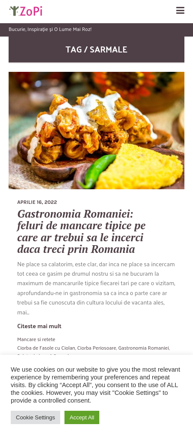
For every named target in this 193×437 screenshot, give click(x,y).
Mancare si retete (36, 339)
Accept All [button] (82, 417)
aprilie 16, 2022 (37, 202)
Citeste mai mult (39, 325)
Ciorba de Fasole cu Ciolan (46, 347)
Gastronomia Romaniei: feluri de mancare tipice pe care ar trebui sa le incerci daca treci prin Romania (81, 231)
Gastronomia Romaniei (143, 347)
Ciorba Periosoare (96, 347)
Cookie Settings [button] (35, 417)
